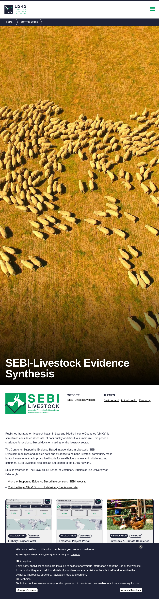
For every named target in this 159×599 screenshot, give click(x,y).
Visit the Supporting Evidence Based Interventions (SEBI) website (47, 481)
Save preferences (26, 590)
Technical (25, 579)
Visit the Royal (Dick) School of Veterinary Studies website (42, 487)
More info (75, 554)
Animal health (129, 400)
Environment (111, 400)
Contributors (29, 22)
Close (141, 547)
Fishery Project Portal (22, 541)
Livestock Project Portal (74, 541)
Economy (145, 400)
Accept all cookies (131, 590)
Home (9, 22)
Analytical (25, 561)
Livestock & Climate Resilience (129, 541)
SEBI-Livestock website (81, 399)
